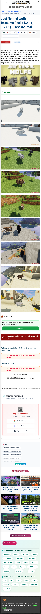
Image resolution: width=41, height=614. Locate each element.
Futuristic (32, 558)
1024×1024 (34, 584)
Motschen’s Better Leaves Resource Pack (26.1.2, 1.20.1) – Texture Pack (30, 508)
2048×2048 (7, 589)
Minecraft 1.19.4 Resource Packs (12, 454)
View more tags (20, 464)
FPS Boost (20, 558)
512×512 (24, 584)
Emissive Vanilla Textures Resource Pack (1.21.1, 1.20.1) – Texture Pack (30, 527)
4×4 (5, 580)
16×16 (18, 580)
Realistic (6, 571)
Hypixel (26, 562)
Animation (7, 554)
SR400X (34, 32)
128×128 (6, 584)
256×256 (15, 584)
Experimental (7, 558)
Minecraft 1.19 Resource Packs (12, 447)
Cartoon (16, 554)
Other (14, 567)
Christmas (25, 554)
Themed (31, 571)
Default (34, 554)
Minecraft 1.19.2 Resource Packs (12, 451)
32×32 (26, 580)
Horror (18, 562)
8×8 (11, 580)
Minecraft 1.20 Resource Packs (12, 458)
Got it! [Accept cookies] (8, 610)
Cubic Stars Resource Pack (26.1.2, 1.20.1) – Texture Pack (10, 508)
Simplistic (19, 571)
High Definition (8, 562)
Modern (6, 567)
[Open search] (39, 2)
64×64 (34, 580)
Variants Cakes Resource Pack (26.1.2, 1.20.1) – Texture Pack (30, 490)
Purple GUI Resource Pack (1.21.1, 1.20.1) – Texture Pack (10, 490)
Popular (22, 567)
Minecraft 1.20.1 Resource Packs (12, 461)
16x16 (16, 36)
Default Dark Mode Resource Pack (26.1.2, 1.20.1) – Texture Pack (11, 527)
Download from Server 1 (16, 355)
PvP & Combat (32, 567)
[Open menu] (2, 2)
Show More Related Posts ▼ (20, 535)
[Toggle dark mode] (6, 2)
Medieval (34, 562)
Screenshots (17, 42)
